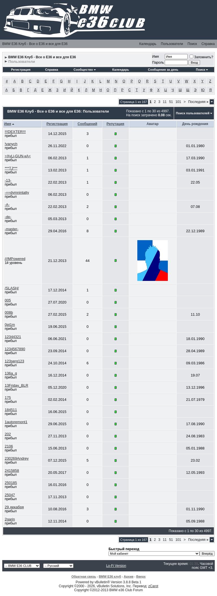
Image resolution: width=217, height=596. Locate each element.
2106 (9, 446)
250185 (11, 483)
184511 (11, 410)
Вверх (141, 576)
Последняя (198, 102)
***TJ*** (11, 168)
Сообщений (87, 124)
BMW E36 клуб (110, 576)
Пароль (158, 62)
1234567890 (15, 349)
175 (8, 397)
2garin (10, 519)
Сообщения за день (163, 69)
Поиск (192, 44)
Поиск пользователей (192, 113)
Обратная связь (83, 576)
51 (171, 102)
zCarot (153, 586)
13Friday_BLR (16, 385)
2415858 (12, 470)
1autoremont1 (16, 422)
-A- (7, 205)
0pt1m (10, 324)
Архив (128, 576)
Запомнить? (201, 57)
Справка (208, 44)
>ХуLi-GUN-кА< (18, 156)
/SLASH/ (12, 288)
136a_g (11, 373)
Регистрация (21, 69)
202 (8, 434)
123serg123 (14, 361)
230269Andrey (17, 458)
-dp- (8, 217)
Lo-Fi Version (116, 566)
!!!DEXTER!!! (15, 132)
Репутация (115, 124)
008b (9, 312)
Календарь (148, 44)
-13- (8, 180)
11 (164, 102)
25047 (10, 495)
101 (178, 102)
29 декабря (14, 507)
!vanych (11, 144)
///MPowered (15, 259)
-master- (11, 229)
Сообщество (84, 69)
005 (8, 300)
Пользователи (172, 44)
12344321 (13, 337)
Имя (155, 57)
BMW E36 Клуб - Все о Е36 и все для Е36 (35, 44)
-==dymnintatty (17, 192)
